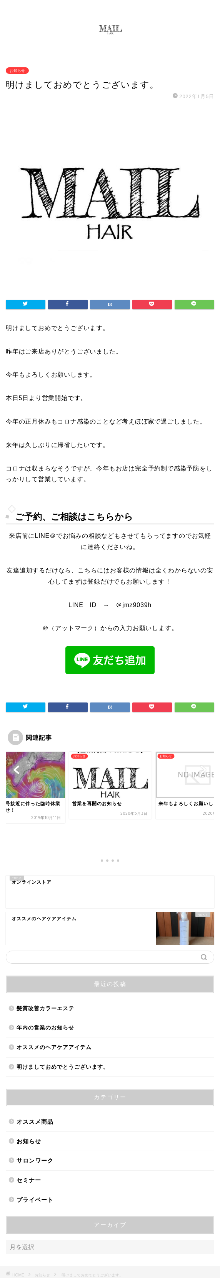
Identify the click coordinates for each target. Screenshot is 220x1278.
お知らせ (17, 70)
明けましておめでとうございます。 (63, 1034)
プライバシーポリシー (95, 1259)
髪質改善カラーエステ (45, 976)
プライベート (35, 1167)
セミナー (29, 1147)
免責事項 (137, 1259)
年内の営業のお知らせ (45, 995)
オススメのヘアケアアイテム (54, 1015)
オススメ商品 (35, 1089)
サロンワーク (35, 1128)
